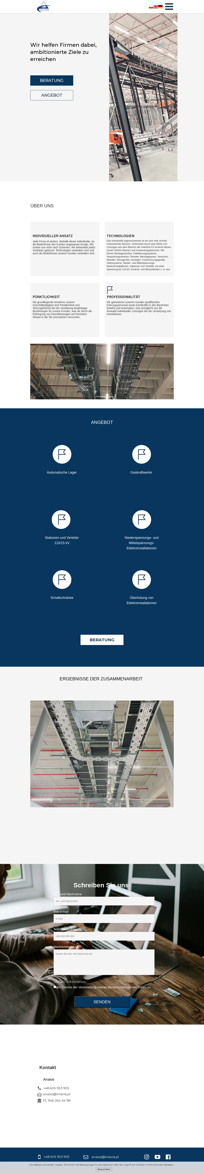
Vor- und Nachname (69, 894)
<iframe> (124, 1085)
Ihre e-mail (62, 911)
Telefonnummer (64, 929)
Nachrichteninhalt (67, 947)
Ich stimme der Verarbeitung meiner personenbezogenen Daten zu (104, 987)
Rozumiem (104, 1169)
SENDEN (102, 1001)
